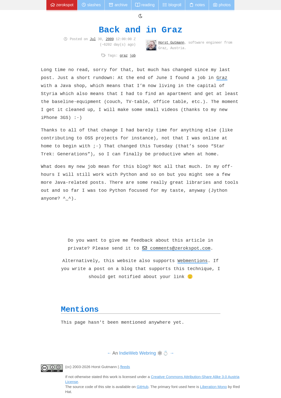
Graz (221, 78)
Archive (117, 5)
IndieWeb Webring (137, 353)
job (133, 55)
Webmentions (193, 261)
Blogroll (171, 5)
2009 (110, 39)
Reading (145, 5)
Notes (197, 5)
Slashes (91, 5)
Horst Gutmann (171, 42)
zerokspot (62, 5)
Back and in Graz (141, 30)
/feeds (125, 367)
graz (124, 55)
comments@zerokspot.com (176, 248)
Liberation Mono (213, 387)
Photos (222, 5)
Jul (93, 39)
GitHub (142, 387)
